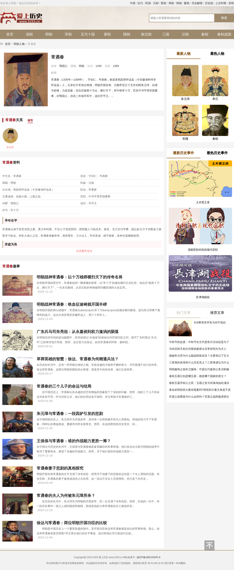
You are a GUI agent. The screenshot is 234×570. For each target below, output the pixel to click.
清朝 (29, 34)
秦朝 (204, 34)
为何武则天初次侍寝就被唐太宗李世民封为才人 (197, 348)
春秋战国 (224, 34)
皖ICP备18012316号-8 (148, 557)
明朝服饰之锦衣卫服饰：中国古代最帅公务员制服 (199, 369)
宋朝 (68, 34)
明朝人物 (19, 43)
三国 (165, 34)
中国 (132, 3)
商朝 (179, 3)
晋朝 (163, 3)
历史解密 (197, 3)
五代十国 (88, 34)
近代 (140, 3)
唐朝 (107, 34)
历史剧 (209, 3)
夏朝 (186, 3)
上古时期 (220, 3)
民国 (148, 3)
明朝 (48, 34)
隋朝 (126, 34)
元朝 (156, 3)
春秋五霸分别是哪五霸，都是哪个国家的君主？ (197, 376)
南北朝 (146, 34)
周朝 (171, 3)
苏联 (231, 3)
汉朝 (185, 34)
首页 (9, 34)
